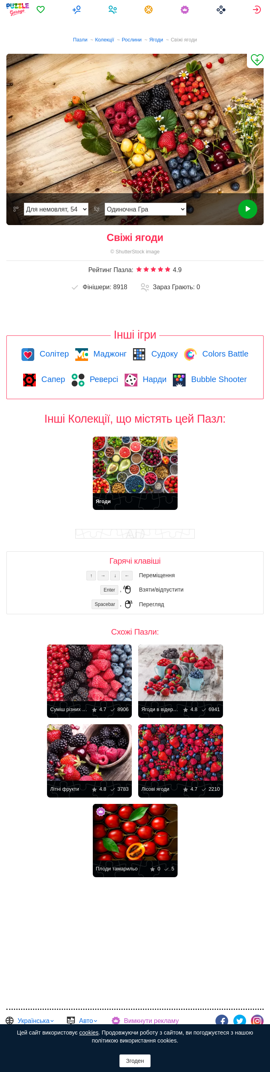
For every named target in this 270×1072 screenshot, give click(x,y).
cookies (88, 1032)
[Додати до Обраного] (255, 61)
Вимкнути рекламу (151, 1020)
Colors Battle (224, 353)
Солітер (53, 353)
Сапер (52, 379)
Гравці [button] (113, 9)
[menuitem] (41, 9)
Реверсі (103, 379)
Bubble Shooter (218, 379)
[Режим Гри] (145, 209)
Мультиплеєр (78, 9)
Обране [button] (41, 9)
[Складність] (56, 209)
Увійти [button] (258, 9)
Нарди (154, 379)
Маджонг (109, 353)
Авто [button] (86, 1020)
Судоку (163, 353)
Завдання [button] (150, 9)
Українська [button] (33, 1020)
